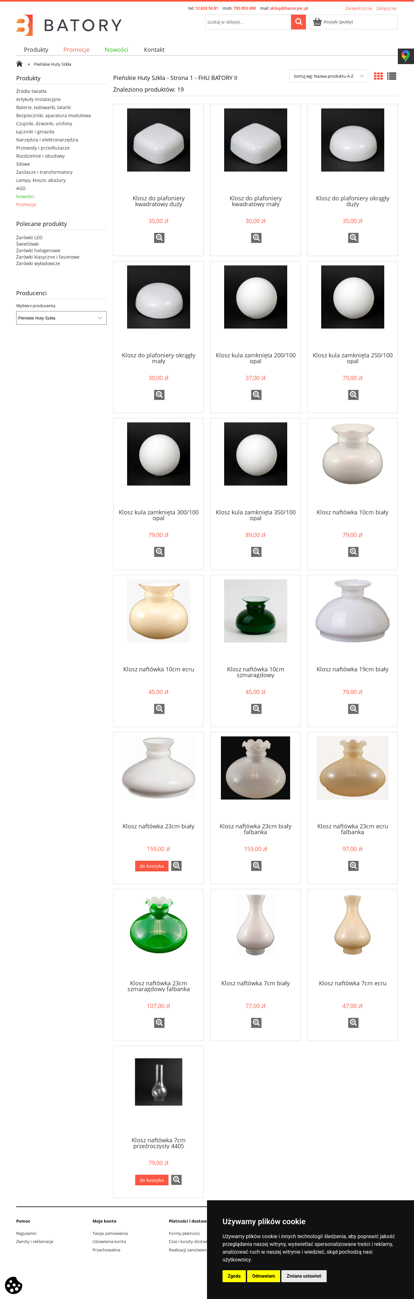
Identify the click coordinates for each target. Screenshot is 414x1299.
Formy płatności (184, 1233)
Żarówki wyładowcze (38, 263)
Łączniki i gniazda (35, 132)
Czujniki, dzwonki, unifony (44, 123)
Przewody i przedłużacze (43, 148)
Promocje (26, 204)
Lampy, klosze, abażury (41, 180)
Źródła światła (31, 91)
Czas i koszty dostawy (190, 1241)
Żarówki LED (29, 237)
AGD (21, 188)
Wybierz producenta (35, 305)
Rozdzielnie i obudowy (40, 156)
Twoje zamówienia (110, 1233)
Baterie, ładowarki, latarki (43, 107)
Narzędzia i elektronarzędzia (47, 140)
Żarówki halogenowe (38, 250)
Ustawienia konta (109, 1241)
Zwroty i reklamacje (34, 1241)
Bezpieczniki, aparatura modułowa (53, 115)
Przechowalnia (106, 1250)
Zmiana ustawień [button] (304, 1276)
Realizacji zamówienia (189, 1250)
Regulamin (26, 1233)
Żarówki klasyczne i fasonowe (48, 257)
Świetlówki (27, 244)
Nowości (25, 196)
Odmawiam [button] (263, 1276)
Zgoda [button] (234, 1276)
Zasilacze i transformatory (44, 172)
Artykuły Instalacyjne (38, 99)
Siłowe (23, 164)
